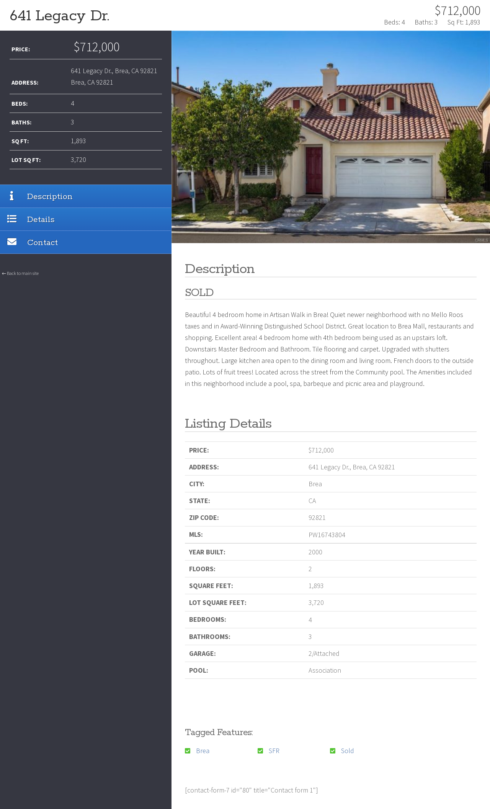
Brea (202, 750)
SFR (274, 750)
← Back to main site (20, 282)
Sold (347, 750)
